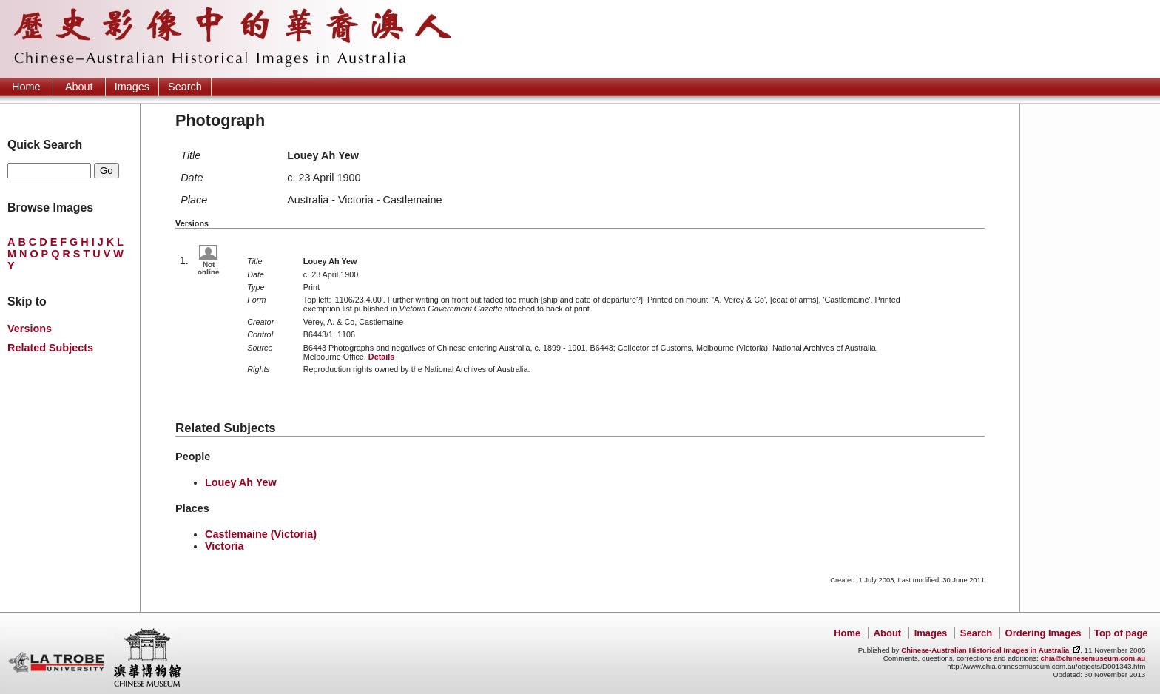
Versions (29, 328)
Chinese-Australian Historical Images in (985, 650)
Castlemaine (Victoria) (261, 534)
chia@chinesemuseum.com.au (1092, 658)
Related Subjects (50, 348)
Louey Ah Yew (241, 482)
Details (381, 356)
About (79, 86)
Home (26, 86)
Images (132, 86)
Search (185, 86)
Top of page (1120, 633)
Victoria (224, 546)
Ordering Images (1043, 633)
